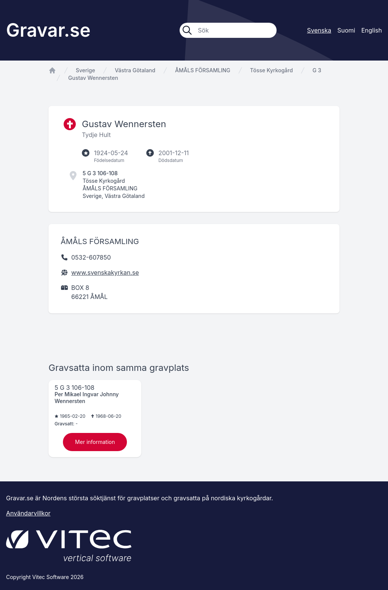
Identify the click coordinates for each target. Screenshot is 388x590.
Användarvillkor (28, 513)
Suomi (346, 30)
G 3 (317, 70)
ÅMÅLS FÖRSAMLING (202, 70)
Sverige (85, 70)
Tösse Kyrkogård (271, 70)
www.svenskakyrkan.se (105, 272)
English (371, 30)
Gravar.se (48, 30)
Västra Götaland (135, 70)
